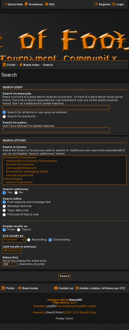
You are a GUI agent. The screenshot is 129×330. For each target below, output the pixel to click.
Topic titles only (15, 210)
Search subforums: (16, 189)
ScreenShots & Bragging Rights (64, 171)
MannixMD (75, 299)
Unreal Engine (64, 179)
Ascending (37, 239)
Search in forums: (15, 147)
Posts (9, 229)
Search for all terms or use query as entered (35, 112)
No (18, 192)
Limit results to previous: (20, 246)
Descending (59, 239)
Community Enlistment (64, 168)
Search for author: (15, 122)
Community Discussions (64, 157)
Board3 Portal (54, 312)
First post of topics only (20, 214)
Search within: (12, 198)
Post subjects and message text (26, 202)
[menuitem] (33, 5)
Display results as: (15, 226)
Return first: (11, 257)
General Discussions (64, 164)
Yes (7, 192)
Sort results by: (13, 235)
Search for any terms (19, 116)
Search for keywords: (17, 93)
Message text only (17, 206)
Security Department (64, 175)
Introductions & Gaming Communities (64, 161)
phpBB (51, 306)
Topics (24, 229)
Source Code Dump (64, 182)
